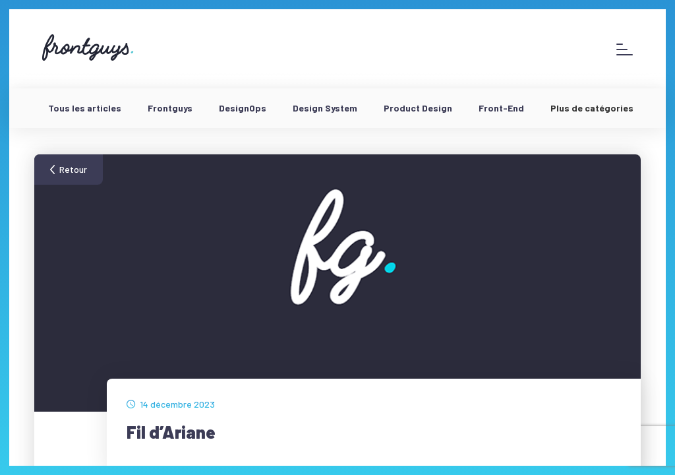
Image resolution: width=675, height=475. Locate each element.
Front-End (501, 107)
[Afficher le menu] (624, 49)
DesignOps (242, 107)
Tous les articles (84, 107)
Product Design (418, 107)
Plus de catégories (591, 107)
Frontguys (170, 107)
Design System (325, 107)
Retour (73, 169)
